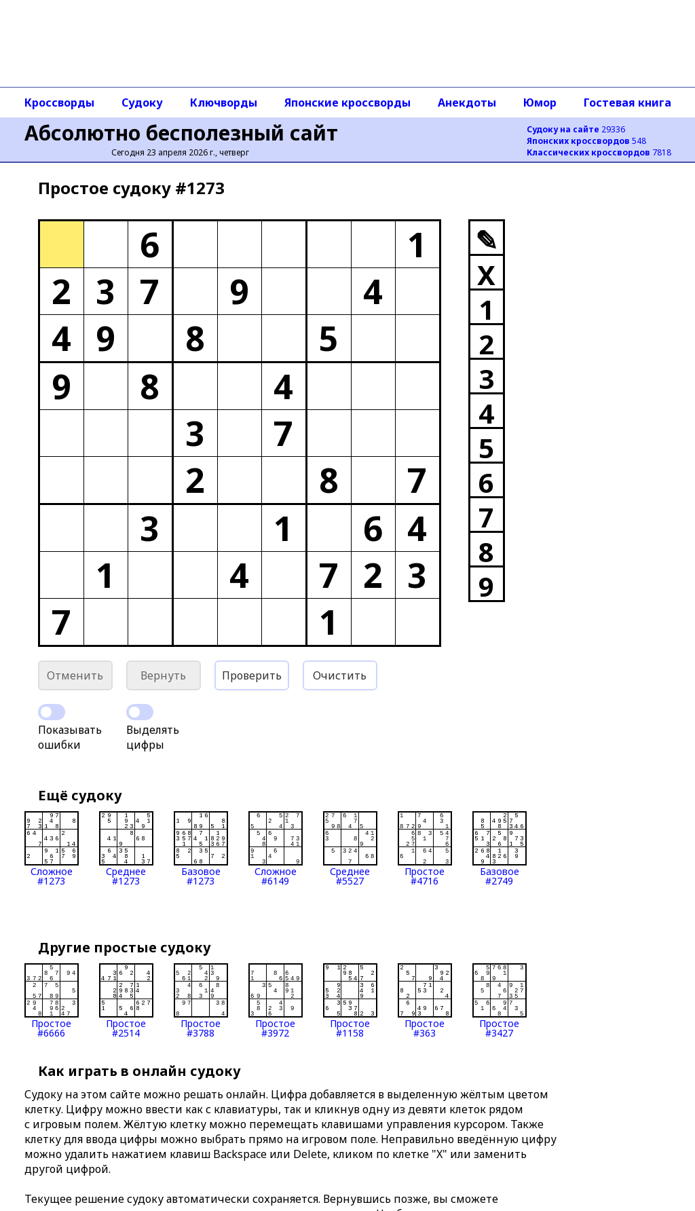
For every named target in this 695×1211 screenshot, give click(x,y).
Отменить (75, 675)
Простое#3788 (201, 1000)
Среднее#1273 (126, 848)
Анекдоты (467, 102)
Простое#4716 (425, 848)
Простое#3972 (275, 1000)
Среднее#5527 (350, 848)
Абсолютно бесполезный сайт (181, 133)
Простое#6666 (51, 1000)
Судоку (142, 102)
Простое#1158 (350, 1000)
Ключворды (223, 102)
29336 (576, 129)
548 (586, 141)
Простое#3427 (499, 1000)
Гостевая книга (627, 102)
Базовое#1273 (201, 848)
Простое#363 (425, 1000)
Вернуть (163, 675)
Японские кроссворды (347, 102)
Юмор (540, 102)
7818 (599, 152)
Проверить (252, 675)
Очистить (340, 675)
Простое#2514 (126, 1000)
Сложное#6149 (275, 848)
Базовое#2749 (499, 848)
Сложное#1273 (51, 848)
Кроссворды (59, 102)
